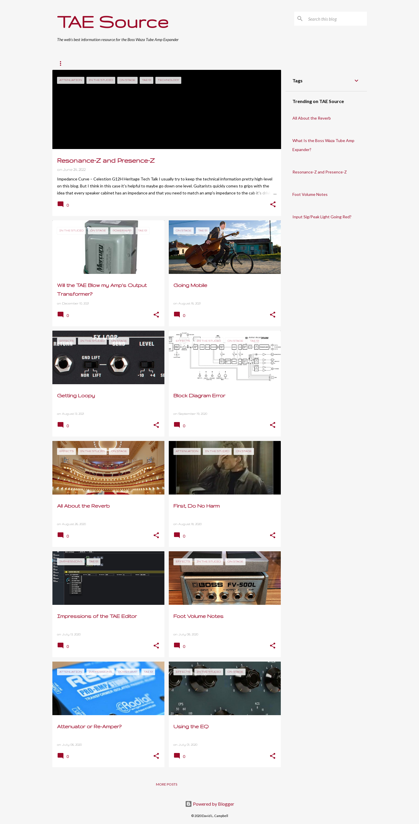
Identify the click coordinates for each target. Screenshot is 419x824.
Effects (179, 63)
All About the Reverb (311, 118)
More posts (166, 784)
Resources (209, 63)
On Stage (114, 63)
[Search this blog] (336, 19)
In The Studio (147, 63)
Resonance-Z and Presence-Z (319, 171)
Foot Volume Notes (310, 194)
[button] (272, 205)
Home (62, 63)
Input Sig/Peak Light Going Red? (321, 216)
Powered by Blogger (209, 804)
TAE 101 (87, 63)
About (238, 63)
